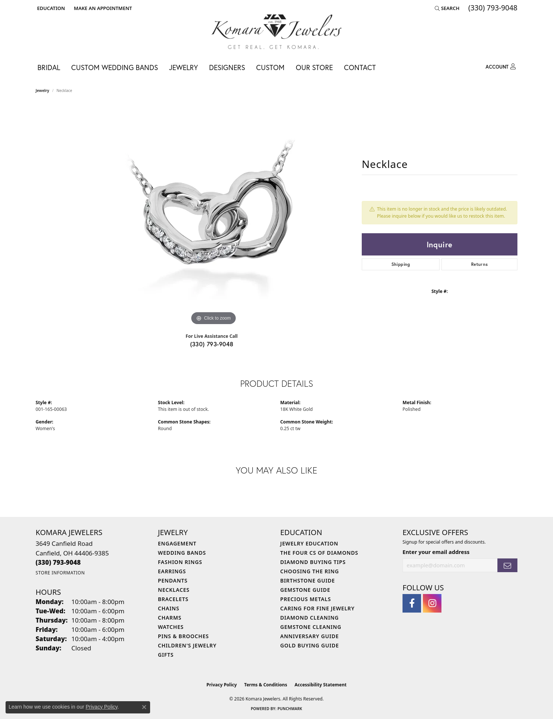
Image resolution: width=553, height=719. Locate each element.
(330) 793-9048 (212, 344)
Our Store (314, 67)
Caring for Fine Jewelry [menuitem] (317, 608)
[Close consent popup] (144, 707)
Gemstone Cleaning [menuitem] (310, 626)
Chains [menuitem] (168, 608)
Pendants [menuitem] (173, 580)
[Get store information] (60, 573)
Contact (360, 67)
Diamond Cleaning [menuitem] (309, 617)
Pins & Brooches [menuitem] (183, 636)
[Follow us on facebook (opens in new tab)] (412, 603)
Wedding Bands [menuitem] (182, 552)
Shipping (400, 264)
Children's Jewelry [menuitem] (187, 645)
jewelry (42, 90)
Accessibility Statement (321, 685)
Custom (270, 67)
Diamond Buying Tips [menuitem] (313, 561)
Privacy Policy (221, 685)
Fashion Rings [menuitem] (180, 561)
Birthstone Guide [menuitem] (307, 580)
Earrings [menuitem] (172, 571)
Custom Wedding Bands (114, 67)
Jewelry (183, 67)
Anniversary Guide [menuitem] (309, 636)
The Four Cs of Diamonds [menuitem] (319, 552)
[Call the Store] (58, 562)
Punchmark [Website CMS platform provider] (290, 708)
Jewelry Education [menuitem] (309, 543)
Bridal (48, 67)
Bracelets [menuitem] (173, 599)
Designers (227, 67)
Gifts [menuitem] (166, 654)
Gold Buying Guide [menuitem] (309, 645)
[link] (102, 8)
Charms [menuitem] (169, 617)
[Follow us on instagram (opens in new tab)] (432, 603)
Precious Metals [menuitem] (305, 599)
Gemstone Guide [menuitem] (305, 589)
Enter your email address (436, 551)
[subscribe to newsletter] (507, 565)
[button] (50, 8)
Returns (479, 264)
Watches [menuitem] (171, 626)
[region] (213, 216)
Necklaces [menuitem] (173, 589)
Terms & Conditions (265, 685)
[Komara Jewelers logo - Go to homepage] (276, 31)
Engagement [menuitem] (177, 543)
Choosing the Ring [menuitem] (309, 571)
